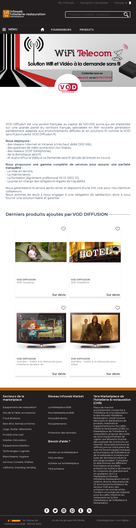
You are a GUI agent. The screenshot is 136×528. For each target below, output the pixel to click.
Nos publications (57, 418)
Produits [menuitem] (87, 29)
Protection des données (62, 432)
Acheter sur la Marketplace (63, 463)
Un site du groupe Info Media (68, 520)
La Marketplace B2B (59, 407)
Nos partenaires (57, 423)
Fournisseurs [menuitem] (61, 29)
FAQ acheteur (56, 468)
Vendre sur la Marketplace (63, 452)
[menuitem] (4, 29)
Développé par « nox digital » (113, 520)
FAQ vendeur (55, 457)
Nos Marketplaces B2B (61, 412)
